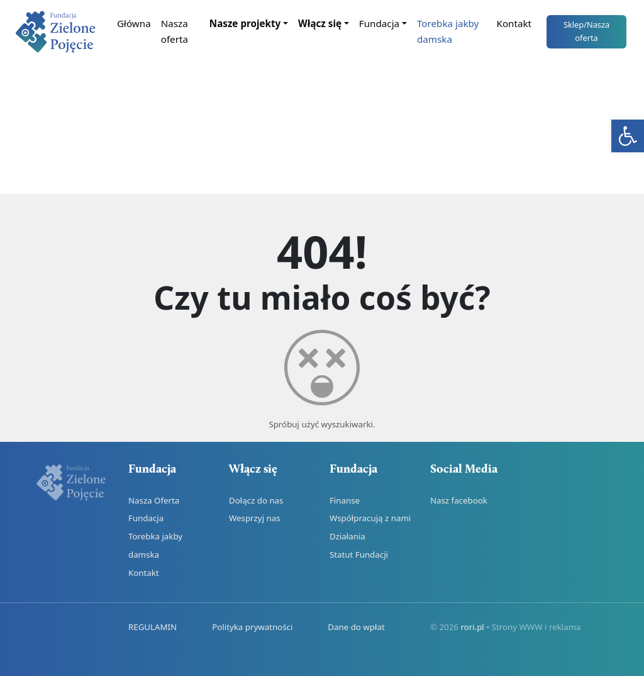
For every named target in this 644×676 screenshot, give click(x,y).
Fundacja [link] (379, 23)
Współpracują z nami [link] (370, 518)
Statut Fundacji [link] (359, 554)
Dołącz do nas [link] (256, 500)
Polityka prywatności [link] (252, 627)
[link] (627, 136)
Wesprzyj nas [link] (254, 518)
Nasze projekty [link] (244, 23)
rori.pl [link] (472, 627)
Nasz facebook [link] (458, 500)
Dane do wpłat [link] (356, 627)
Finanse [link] (345, 500)
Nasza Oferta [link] (153, 500)
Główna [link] (134, 23)
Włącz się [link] (319, 23)
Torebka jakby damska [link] (448, 31)
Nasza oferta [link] (174, 31)
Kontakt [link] (514, 23)
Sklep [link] (586, 31)
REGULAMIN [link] (152, 627)
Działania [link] (347, 536)
